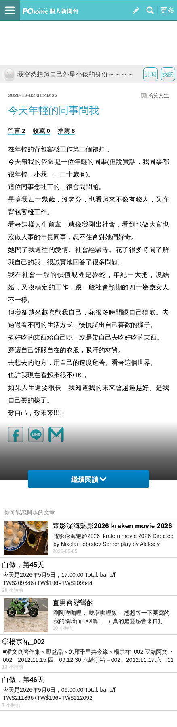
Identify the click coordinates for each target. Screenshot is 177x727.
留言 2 (16, 130)
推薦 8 (66, 130)
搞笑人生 (158, 95)
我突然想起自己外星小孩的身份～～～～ (68, 74)
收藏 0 (41, 130)
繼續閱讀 (88, 479)
